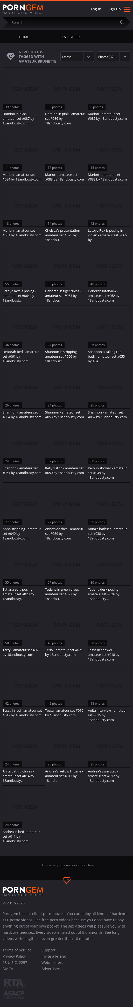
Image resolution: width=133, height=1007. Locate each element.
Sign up (114, 8)
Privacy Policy (14, 956)
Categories (71, 37)
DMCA (8, 968)
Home (24, 37)
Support (48, 950)
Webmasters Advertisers (52, 965)
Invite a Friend (53, 956)
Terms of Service (17, 950)
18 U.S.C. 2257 (15, 962)
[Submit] (123, 22)
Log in (96, 8)
